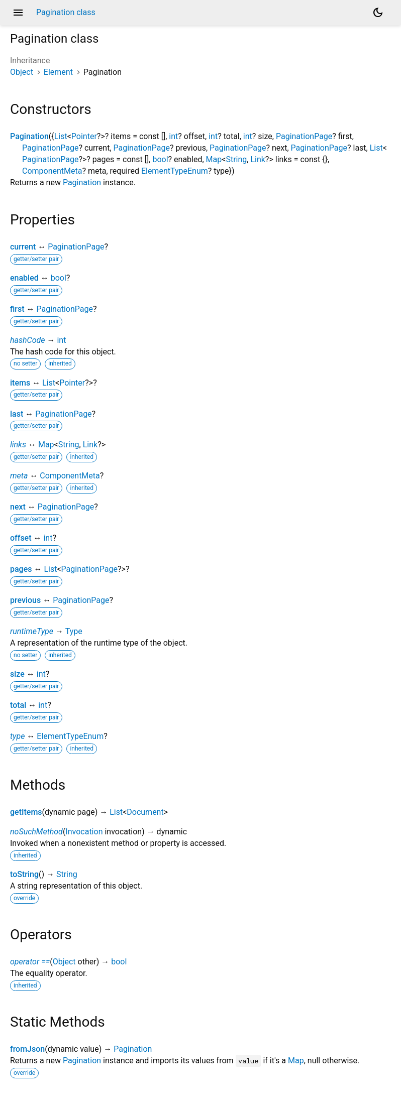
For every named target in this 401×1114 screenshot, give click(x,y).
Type (73, 631)
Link (257, 159)
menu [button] (18, 13)
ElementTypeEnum (174, 171)
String (236, 159)
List (60, 136)
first (17, 309)
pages (21, 569)
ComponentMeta (52, 171)
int (173, 136)
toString (24, 874)
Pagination (29, 136)
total (18, 705)
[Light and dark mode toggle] (378, 13)
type (17, 736)
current (23, 247)
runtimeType (31, 631)
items (20, 383)
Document (145, 812)
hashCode (27, 340)
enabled (24, 278)
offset (21, 538)
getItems (26, 812)
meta (19, 475)
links (18, 444)
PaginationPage (304, 136)
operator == (30, 961)
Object (21, 72)
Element (58, 72)
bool (160, 159)
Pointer (84, 136)
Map (214, 159)
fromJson (27, 1049)
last (16, 414)
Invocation (84, 831)
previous (25, 600)
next (18, 507)
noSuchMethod (36, 831)
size (17, 674)
